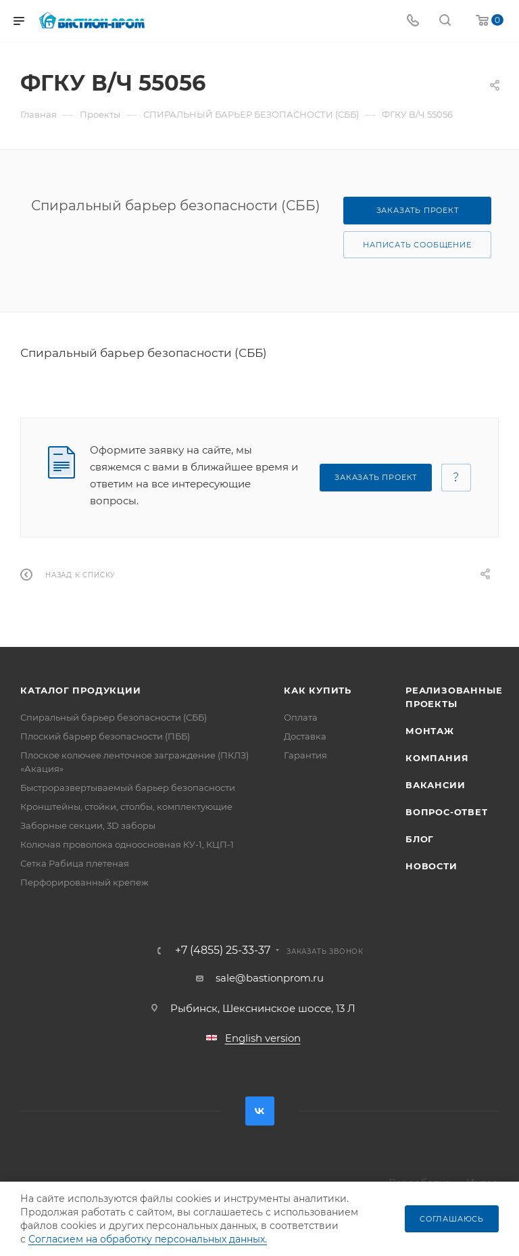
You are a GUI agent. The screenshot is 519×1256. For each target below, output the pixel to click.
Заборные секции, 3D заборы (87, 825)
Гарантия (305, 755)
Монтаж (429, 730)
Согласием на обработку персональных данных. (147, 1239)
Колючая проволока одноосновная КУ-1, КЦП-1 (127, 844)
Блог (419, 839)
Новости (431, 866)
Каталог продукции (80, 690)
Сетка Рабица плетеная (74, 863)
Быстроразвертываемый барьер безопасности (127, 787)
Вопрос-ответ (446, 811)
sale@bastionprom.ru (270, 977)
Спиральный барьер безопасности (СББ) (113, 717)
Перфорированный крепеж (84, 882)
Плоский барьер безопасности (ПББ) (105, 736)
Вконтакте (259, 1111)
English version (263, 1038)
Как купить (317, 690)
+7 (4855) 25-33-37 (222, 950)
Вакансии (435, 784)
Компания (436, 757)
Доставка (305, 736)
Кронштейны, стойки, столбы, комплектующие (126, 806)
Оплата (301, 717)
